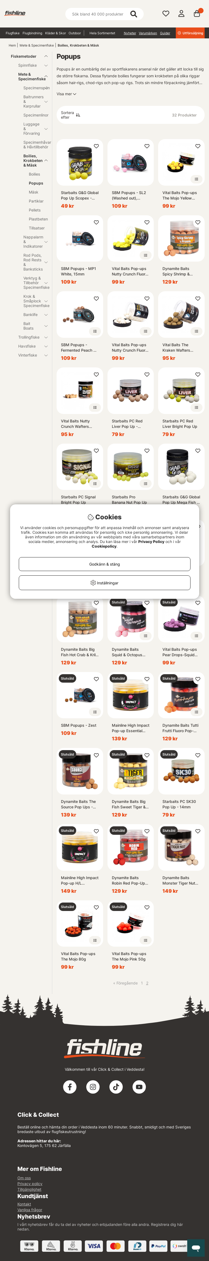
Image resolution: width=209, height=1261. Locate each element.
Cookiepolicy (104, 546)
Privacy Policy (151, 541)
